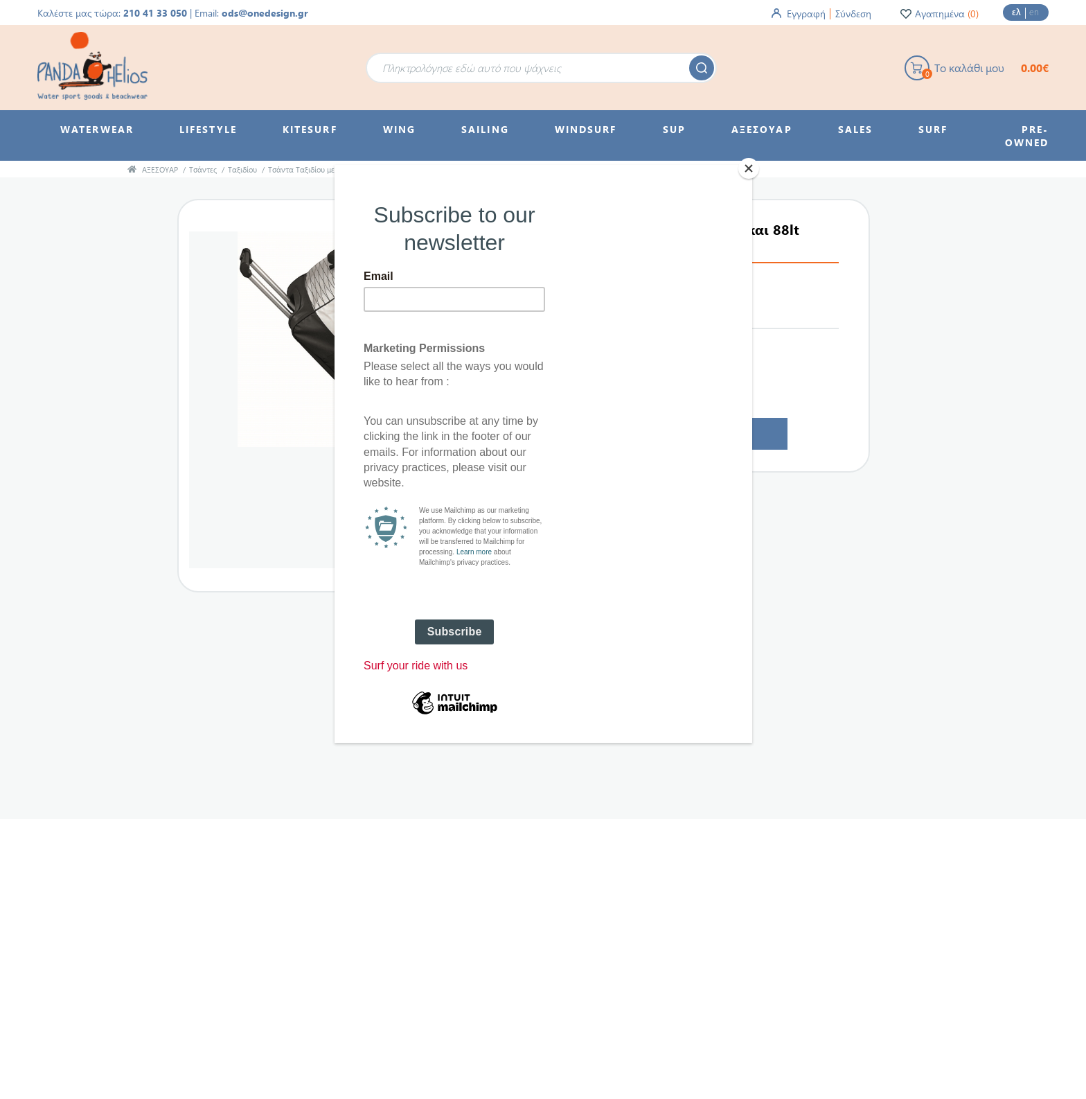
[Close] (748, 168)
